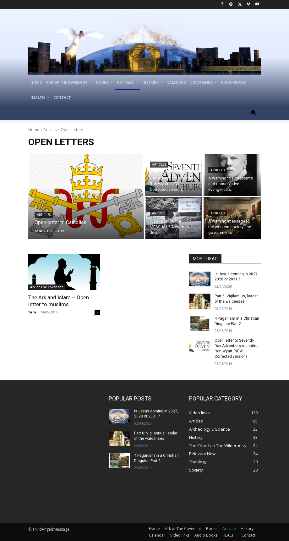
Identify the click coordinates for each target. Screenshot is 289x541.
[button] (253, 112)
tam (32, 312)
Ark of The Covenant (46, 287)
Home (33, 129)
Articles (50, 129)
